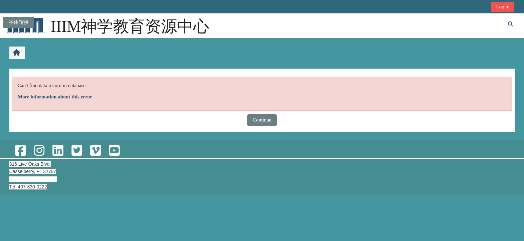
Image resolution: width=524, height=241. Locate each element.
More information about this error (55, 96)
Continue (262, 120)
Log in (502, 6)
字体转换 (19, 22)
